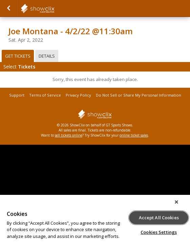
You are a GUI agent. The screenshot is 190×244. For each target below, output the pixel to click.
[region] (95, 221)
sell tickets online (68, 135)
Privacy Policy (78, 95)
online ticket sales (134, 135)
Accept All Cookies (159, 217)
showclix (54, 8)
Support (16, 95)
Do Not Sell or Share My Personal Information (138, 95)
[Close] (181, 205)
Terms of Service (45, 95)
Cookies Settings (159, 231)
